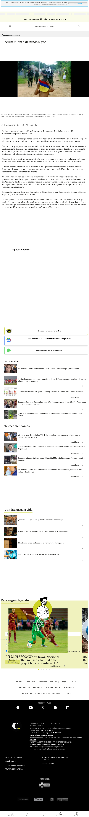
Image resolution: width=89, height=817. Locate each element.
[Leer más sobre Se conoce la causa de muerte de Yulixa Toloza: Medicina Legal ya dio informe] (53, 369)
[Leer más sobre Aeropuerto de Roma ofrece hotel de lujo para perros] (53, 554)
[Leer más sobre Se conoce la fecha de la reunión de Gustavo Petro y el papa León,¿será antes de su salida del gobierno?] (53, 471)
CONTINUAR (78, 3)
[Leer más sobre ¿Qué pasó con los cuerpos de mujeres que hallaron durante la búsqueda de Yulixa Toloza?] (53, 415)
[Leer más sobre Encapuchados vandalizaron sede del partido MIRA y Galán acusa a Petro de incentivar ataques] (53, 459)
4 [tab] (47, 670)
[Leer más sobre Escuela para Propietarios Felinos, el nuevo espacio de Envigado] (53, 531)
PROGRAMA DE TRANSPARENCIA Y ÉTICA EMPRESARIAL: (50, 742)
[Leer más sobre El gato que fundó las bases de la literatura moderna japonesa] (53, 543)
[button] (82, 374)
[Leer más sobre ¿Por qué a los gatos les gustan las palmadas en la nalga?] (53, 520)
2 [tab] (41, 670)
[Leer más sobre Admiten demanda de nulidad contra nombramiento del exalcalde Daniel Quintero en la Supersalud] (53, 448)
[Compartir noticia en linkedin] (36, 125)
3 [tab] (44, 670)
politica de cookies (62, 4)
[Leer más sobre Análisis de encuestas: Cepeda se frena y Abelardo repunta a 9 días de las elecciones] (53, 392)
